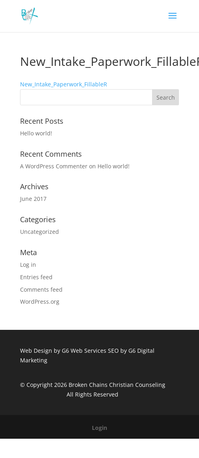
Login (99, 427)
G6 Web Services (84, 350)
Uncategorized (39, 231)
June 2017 (33, 198)
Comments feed (41, 289)
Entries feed (36, 277)
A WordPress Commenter (53, 166)
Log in (28, 264)
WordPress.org (39, 301)
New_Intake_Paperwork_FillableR (63, 84)
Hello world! (36, 133)
